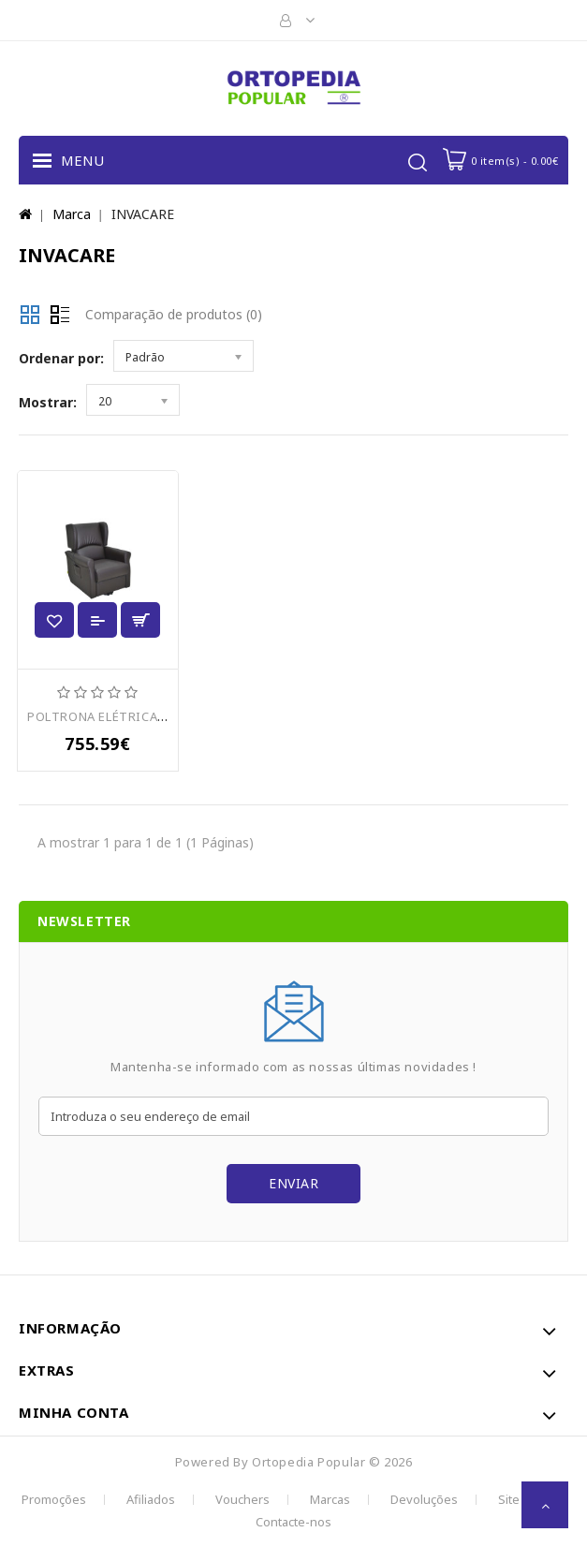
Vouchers (242, 1499)
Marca (71, 214)
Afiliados (150, 1499)
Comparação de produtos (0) (173, 314)
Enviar (293, 1183)
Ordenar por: (61, 358)
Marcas (330, 1499)
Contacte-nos (293, 1521)
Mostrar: (48, 402)
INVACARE (142, 214)
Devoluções (424, 1499)
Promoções (54, 1499)
